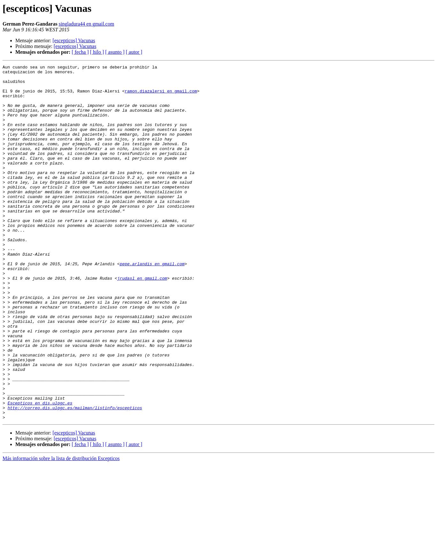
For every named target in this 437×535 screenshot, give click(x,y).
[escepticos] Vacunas (73, 40)
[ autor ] (134, 52)
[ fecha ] (80, 52)
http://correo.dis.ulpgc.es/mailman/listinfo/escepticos (75, 477)
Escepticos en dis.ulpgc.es (40, 471)
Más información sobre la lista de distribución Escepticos (61, 529)
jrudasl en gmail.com (142, 321)
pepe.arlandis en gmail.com (152, 304)
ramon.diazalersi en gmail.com (161, 97)
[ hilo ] (97, 52)
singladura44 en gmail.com (86, 24)
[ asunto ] (114, 52)
